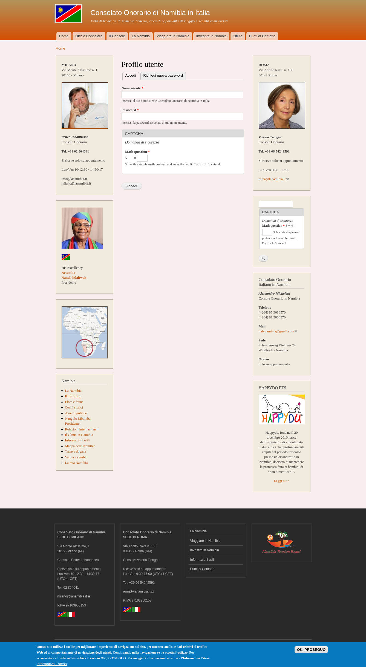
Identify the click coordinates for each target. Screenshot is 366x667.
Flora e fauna (74, 402)
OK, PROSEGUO (311, 651)
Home (64, 36)
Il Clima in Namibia (79, 435)
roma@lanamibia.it (274, 179)
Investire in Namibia (204, 550)
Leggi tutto (281, 481)
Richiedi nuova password (163, 75)
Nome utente (132, 88)
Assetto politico (76, 413)
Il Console (117, 36)
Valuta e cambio (76, 457)
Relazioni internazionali (81, 429)
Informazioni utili (77, 440)
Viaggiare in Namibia (173, 36)
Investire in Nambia (211, 36)
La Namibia (141, 36)
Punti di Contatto (262, 36)
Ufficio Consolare (88, 36)
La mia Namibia (76, 463)
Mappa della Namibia (80, 446)
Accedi (132, 74)
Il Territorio (73, 396)
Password (130, 110)
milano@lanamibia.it (73, 596)
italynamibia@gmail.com (278, 331)
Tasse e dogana (75, 451)
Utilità (238, 36)
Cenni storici (74, 407)
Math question (137, 152)
